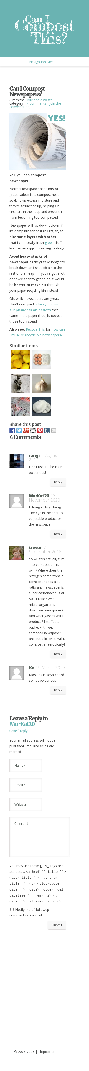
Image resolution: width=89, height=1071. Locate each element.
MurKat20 (22, 724)
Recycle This (35, 329)
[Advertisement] (47, 75)
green (49, 242)
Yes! (57, 118)
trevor (35, 547)
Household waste (39, 100)
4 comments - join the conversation (35, 105)
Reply (58, 482)
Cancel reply (18, 731)
